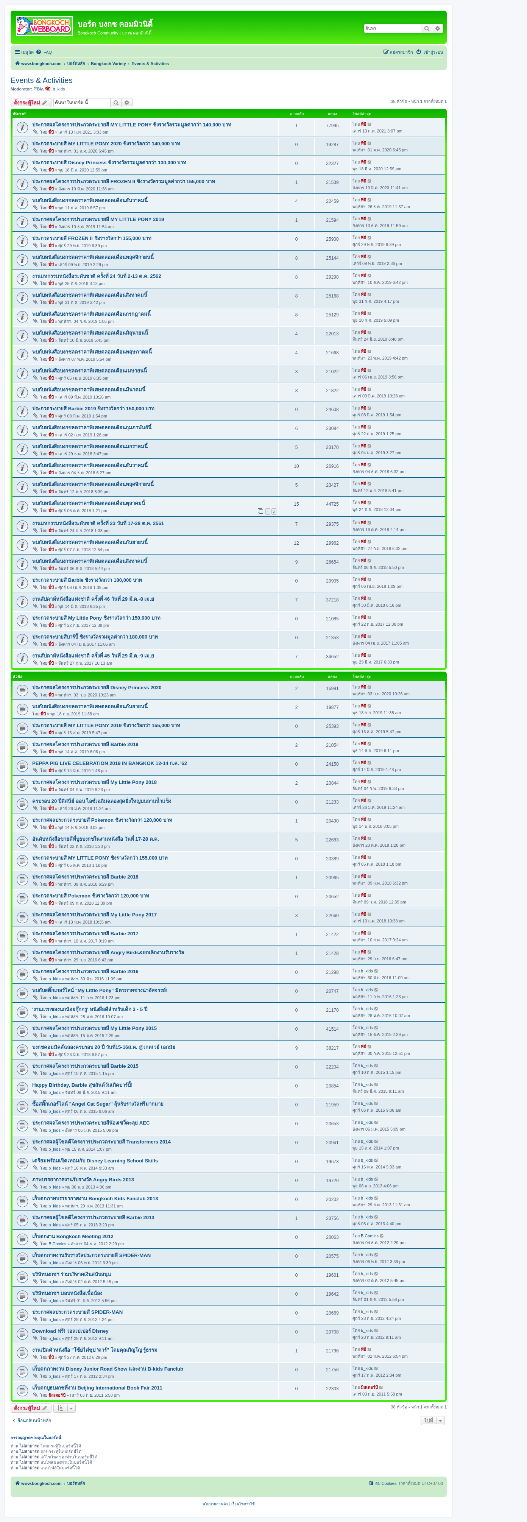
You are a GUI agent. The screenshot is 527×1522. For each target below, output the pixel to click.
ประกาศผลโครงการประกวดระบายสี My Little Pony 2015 (94, 1028)
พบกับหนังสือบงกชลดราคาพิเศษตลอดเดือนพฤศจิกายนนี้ (93, 257)
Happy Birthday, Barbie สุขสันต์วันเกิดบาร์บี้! (82, 1085)
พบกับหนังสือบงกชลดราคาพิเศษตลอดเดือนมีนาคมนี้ (88, 390)
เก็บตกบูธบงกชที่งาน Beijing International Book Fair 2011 (97, 1388)
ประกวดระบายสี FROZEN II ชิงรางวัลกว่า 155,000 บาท (91, 238)
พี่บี (47, 89)
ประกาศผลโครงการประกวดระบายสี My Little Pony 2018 (94, 782)
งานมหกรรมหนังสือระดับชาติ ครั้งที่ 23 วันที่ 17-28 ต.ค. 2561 (98, 523)
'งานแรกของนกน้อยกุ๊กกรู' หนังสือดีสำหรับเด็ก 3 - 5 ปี (89, 1009)
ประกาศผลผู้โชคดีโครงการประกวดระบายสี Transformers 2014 (101, 1142)
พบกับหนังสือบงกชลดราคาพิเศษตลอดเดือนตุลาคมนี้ (88, 503)
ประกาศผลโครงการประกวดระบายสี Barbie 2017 (85, 933)
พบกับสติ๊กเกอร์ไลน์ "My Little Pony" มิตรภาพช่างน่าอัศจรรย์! (100, 990)
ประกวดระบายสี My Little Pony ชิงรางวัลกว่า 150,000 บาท (96, 618)
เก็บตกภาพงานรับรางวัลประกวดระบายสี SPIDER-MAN (91, 1255)
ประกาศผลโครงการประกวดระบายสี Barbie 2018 (85, 877)
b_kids (59, 89)
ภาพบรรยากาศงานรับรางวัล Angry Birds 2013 (83, 1179)
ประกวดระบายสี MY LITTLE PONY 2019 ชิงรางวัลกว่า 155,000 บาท (106, 725)
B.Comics (57, 1244)
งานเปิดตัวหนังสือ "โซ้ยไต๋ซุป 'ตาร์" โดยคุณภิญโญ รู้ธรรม (94, 1350)
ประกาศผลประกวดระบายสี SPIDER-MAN (77, 1312)
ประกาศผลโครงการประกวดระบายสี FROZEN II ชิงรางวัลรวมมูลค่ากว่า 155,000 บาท (123, 181)
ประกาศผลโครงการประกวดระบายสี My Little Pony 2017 (94, 915)
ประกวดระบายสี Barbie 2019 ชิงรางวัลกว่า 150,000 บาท (93, 408)
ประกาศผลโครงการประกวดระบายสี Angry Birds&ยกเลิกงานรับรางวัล (108, 952)
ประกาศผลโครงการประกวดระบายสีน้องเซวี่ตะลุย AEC (91, 1123)
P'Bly (38, 89)
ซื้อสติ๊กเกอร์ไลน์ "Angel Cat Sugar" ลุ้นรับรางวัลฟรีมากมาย (98, 1104)
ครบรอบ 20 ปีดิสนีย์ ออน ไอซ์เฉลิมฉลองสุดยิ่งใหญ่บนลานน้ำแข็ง (101, 801)
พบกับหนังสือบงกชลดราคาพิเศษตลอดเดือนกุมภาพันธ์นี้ (91, 427)
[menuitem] (44, 52)
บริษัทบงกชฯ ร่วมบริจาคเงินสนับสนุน (71, 1274)
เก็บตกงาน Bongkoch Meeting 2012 (73, 1236)
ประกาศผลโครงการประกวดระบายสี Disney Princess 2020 (97, 687)
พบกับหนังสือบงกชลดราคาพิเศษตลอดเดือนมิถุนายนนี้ (90, 333)
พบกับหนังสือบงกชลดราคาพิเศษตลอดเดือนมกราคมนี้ (90, 446)
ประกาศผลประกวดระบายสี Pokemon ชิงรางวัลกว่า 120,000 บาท (102, 820)
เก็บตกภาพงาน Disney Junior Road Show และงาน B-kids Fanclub (107, 1369)
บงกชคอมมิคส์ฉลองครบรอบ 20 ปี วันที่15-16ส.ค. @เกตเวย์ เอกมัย (103, 1047)
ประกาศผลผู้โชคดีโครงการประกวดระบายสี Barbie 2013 (93, 1217)
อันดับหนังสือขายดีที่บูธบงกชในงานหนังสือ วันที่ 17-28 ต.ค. (95, 839)
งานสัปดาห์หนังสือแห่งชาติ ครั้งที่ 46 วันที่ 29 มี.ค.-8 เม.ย (93, 599)
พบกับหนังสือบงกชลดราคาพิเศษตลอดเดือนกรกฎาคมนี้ (91, 314)
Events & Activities (41, 80)
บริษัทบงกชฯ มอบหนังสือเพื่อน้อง (67, 1293)
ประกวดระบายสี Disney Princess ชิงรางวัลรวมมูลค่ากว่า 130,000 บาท (109, 162)
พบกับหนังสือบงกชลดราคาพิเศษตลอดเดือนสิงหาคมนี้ (89, 295)
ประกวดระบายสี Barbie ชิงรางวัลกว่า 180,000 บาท (87, 580)
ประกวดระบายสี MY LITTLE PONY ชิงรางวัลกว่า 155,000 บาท (100, 858)
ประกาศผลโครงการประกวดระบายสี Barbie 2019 (85, 744)
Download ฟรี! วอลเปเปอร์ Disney (70, 1331)
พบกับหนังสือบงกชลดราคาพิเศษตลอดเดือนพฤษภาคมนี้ (92, 352)
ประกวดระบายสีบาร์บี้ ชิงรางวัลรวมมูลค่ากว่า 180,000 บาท (95, 637)
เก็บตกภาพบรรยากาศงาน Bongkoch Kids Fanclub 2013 (95, 1198)
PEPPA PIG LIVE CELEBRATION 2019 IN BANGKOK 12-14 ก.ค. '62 (109, 763)
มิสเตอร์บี (56, 1395)
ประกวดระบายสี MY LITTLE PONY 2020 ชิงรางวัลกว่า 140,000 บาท (106, 143)
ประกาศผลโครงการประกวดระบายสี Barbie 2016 (85, 971)
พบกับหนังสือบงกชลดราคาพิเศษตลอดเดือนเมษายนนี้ (89, 371)
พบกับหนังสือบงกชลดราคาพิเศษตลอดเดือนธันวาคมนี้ (90, 200)
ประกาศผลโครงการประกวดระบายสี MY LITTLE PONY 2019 (98, 219)
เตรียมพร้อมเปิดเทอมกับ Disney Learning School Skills (95, 1161)
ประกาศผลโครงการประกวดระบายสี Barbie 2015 (85, 1066)
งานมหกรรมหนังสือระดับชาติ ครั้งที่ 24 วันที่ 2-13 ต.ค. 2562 (96, 276)
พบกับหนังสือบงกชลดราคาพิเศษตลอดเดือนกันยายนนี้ (90, 542)
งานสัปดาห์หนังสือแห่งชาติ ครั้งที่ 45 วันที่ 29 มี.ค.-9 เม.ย (93, 656)
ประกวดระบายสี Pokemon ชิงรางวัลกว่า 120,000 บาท (90, 896)
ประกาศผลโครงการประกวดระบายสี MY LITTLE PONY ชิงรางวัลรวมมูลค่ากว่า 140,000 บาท (131, 125)
